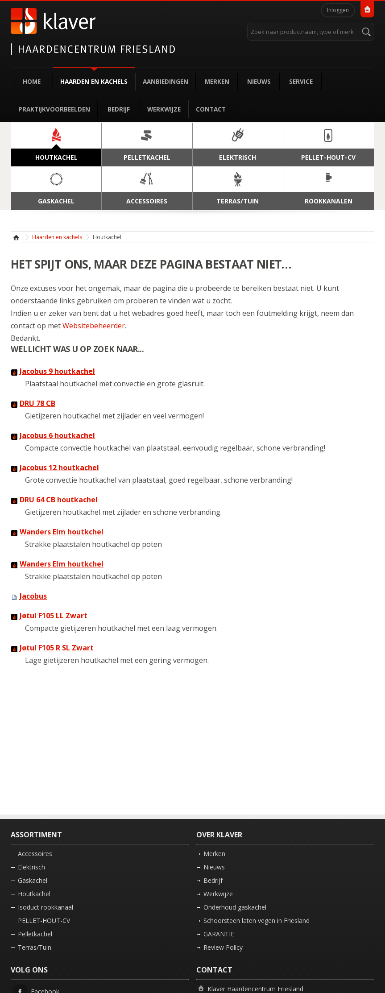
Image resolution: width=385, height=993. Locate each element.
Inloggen (338, 10)
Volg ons (29, 970)
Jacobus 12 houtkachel (59, 467)
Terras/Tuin (34, 947)
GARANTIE (218, 934)
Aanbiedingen (165, 81)
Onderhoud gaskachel (234, 907)
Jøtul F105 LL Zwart (53, 616)
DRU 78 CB (37, 403)
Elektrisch (31, 867)
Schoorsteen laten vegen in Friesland (256, 920)
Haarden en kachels (94, 81)
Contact (211, 109)
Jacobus (33, 596)
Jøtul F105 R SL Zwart (57, 648)
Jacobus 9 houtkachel (57, 371)
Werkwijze (164, 109)
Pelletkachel (35, 934)
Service (301, 81)
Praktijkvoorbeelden (54, 109)
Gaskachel (32, 880)
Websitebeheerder (93, 326)
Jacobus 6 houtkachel (57, 435)
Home (32, 81)
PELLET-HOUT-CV (44, 920)
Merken (217, 81)
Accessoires (35, 853)
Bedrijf (119, 109)
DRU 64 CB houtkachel (59, 500)
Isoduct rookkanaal (45, 907)
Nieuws (259, 81)
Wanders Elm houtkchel (61, 532)
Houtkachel (34, 894)
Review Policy (223, 947)
